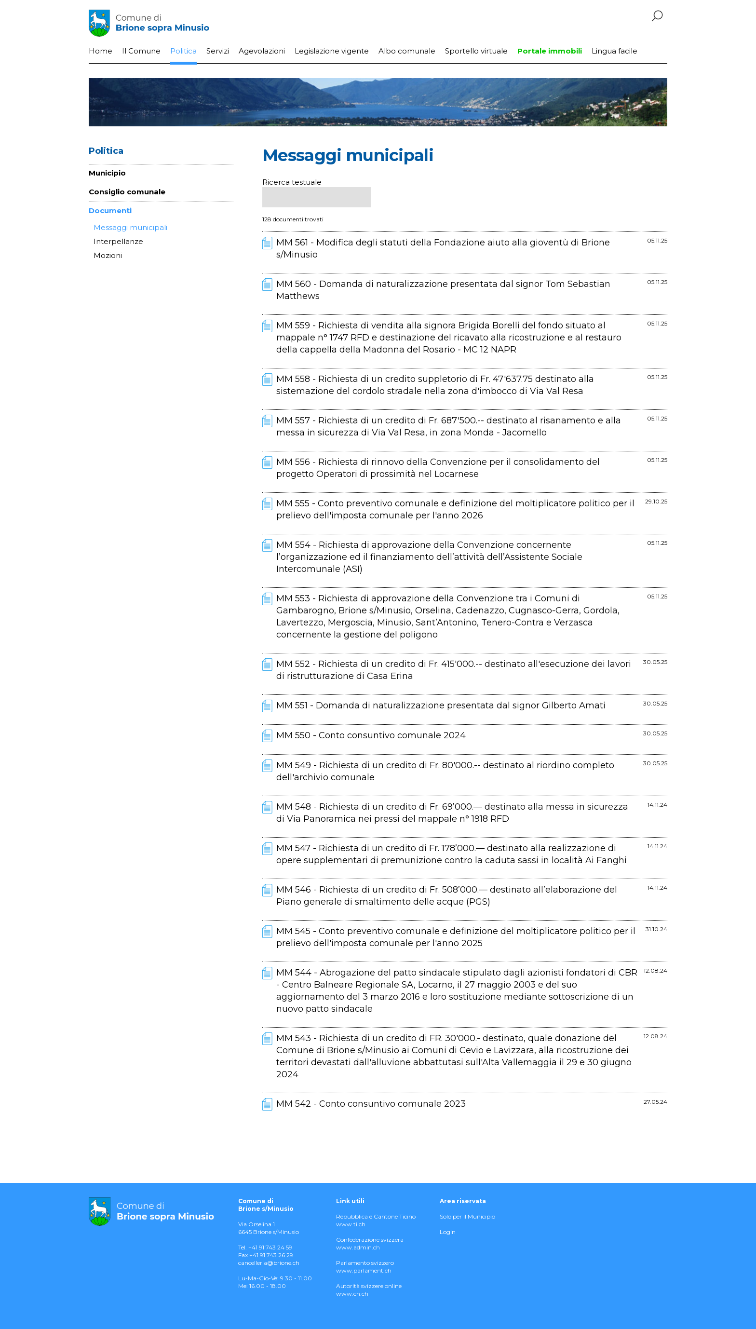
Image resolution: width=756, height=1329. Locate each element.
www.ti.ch (350, 1224)
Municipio (107, 172)
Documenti (110, 210)
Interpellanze (118, 241)
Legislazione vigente (332, 50)
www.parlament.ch (364, 1270)
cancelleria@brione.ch (268, 1262)
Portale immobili (549, 50)
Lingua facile (614, 50)
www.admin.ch (358, 1247)
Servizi (217, 50)
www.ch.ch (352, 1293)
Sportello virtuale (476, 50)
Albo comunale (406, 50)
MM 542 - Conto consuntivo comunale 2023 (371, 1103)
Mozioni (108, 255)
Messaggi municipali (130, 227)
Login (448, 1231)
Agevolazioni (262, 50)
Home (100, 50)
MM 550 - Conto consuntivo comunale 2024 (371, 735)
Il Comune (141, 50)
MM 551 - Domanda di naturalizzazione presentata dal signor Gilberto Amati (441, 705)
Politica (183, 50)
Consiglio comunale (127, 191)
